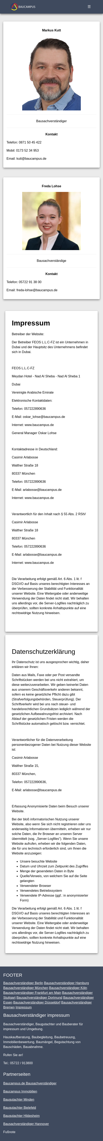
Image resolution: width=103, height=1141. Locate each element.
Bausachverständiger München (25, 988)
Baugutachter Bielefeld (19, 1107)
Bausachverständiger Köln (68, 988)
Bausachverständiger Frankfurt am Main (32, 992)
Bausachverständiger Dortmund (39, 997)
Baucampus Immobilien (20, 1091)
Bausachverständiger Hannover (26, 1124)
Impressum (23, 1007)
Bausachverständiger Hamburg (66, 983)
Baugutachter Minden (18, 1099)
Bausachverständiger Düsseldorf (36, 1002)
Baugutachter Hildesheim (21, 1115)
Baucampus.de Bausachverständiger (30, 1083)
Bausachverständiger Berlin (23, 983)
